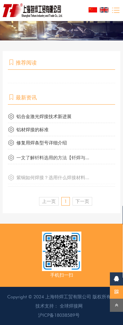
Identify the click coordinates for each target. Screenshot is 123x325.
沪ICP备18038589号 (59, 315)
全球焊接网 (71, 306)
